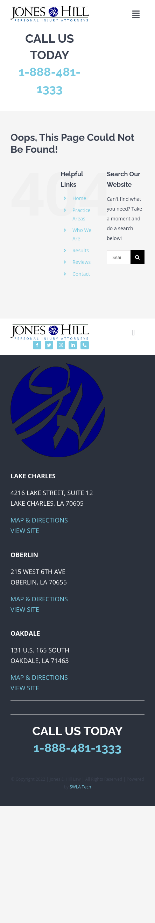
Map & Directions (39, 520)
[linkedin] (73, 345)
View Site (24, 530)
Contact (81, 274)
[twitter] (49, 345)
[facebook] (37, 345)
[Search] (138, 257)
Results (80, 250)
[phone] (84, 345)
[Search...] (119, 257)
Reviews (81, 262)
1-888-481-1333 (77, 748)
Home (79, 198)
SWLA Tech (80, 787)
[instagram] (61, 345)
